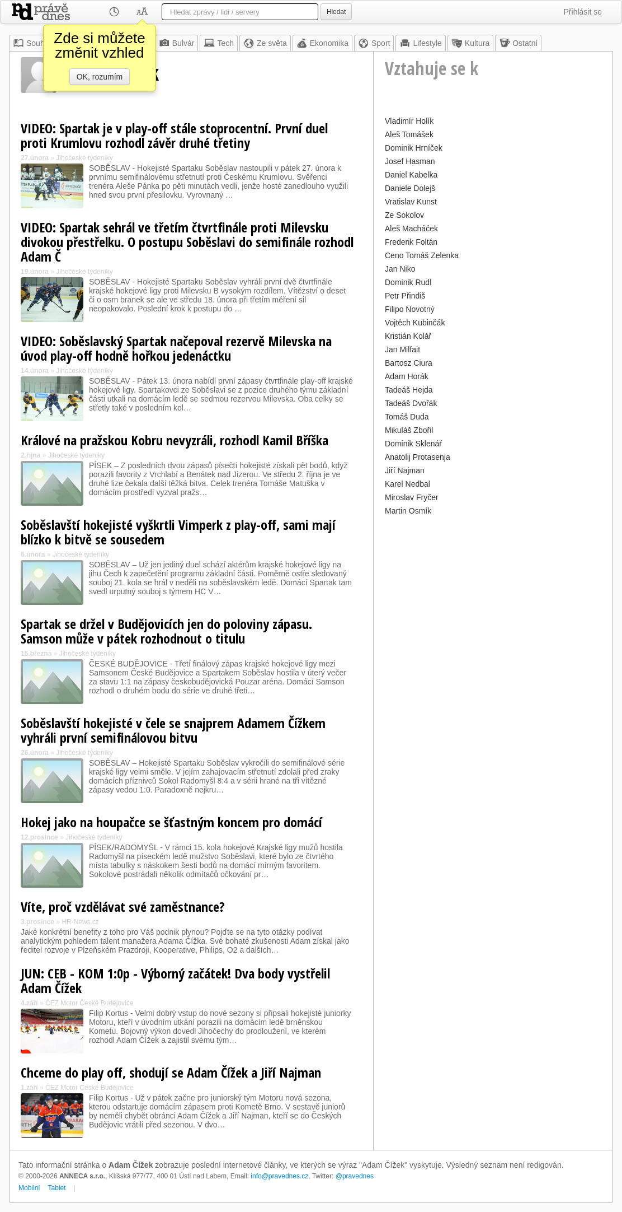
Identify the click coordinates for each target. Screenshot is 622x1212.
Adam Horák (406, 376)
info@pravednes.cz (279, 1176)
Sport (374, 43)
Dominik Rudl (408, 282)
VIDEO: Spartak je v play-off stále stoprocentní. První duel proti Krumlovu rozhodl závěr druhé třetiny (174, 135)
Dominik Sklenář (413, 443)
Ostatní (518, 43)
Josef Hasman (410, 161)
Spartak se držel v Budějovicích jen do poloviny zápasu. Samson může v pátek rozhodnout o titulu (166, 630)
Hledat (336, 12)
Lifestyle (420, 43)
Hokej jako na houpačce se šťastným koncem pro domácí (171, 822)
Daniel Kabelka (411, 174)
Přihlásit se (583, 11)
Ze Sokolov (404, 215)
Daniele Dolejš (410, 188)
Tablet (57, 1188)
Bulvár (177, 43)
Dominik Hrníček (413, 147)
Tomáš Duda (407, 416)
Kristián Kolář (408, 336)
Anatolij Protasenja (417, 457)
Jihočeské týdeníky (84, 158)
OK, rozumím (99, 76)
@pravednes (355, 1176)
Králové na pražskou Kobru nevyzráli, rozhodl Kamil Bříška (174, 440)
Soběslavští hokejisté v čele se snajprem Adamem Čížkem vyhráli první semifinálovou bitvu (173, 730)
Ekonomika (322, 43)
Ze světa (265, 43)
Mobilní (29, 1188)
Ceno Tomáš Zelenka (422, 255)
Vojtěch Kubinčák (415, 322)
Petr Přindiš (405, 295)
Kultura (470, 43)
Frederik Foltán (411, 241)
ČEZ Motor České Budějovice (89, 1003)
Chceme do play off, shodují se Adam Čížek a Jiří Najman (171, 1072)
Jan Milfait (402, 349)
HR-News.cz (80, 922)
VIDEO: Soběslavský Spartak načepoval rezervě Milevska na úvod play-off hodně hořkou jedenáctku (176, 348)
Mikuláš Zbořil (409, 430)
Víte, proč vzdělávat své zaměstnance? (123, 906)
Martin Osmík (408, 510)
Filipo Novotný (410, 309)
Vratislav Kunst (411, 201)
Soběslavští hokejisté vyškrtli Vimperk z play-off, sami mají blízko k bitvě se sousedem (178, 531)
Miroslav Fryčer (412, 497)
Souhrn (32, 43)
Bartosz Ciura (408, 362)
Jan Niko (400, 268)
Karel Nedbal (407, 483)
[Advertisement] (493, 597)
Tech (219, 43)
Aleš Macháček (411, 228)
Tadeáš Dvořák (411, 403)
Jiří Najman (405, 470)
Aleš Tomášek (409, 134)
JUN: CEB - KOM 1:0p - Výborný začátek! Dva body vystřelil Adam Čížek (175, 980)
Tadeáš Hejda (409, 389)
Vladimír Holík (409, 120)
